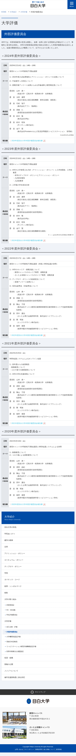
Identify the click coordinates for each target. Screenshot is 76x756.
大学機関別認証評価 (13, 640)
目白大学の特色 (10, 531)
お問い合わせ (19, 753)
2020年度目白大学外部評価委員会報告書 (28, 508)
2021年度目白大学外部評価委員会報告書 (28, 427)
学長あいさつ (9, 537)
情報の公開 (8, 668)
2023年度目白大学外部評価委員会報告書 (28, 244)
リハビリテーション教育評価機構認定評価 (21, 650)
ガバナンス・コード (12, 583)
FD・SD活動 (10, 613)
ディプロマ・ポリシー (13, 570)
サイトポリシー (29, 753)
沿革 (6, 550)
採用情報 (59, 753)
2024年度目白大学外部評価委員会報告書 (28, 144)
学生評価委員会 (11, 618)
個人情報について (49, 753)
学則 (6, 577)
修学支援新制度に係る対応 (14, 681)
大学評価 (23, 12)
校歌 (6, 596)
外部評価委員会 (11, 635)
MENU (72, 6)
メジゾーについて (11, 674)
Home (3, 12)
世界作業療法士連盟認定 (15, 655)
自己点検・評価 (11, 630)
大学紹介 (13, 12)
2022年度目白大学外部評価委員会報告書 (28, 339)
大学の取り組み (10, 603)
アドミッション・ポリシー (14, 557)
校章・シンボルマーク (13, 590)
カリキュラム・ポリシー (13, 563)
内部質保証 (10, 608)
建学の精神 (8, 544)
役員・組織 (8, 661)
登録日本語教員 (11, 645)
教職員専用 (38, 753)
